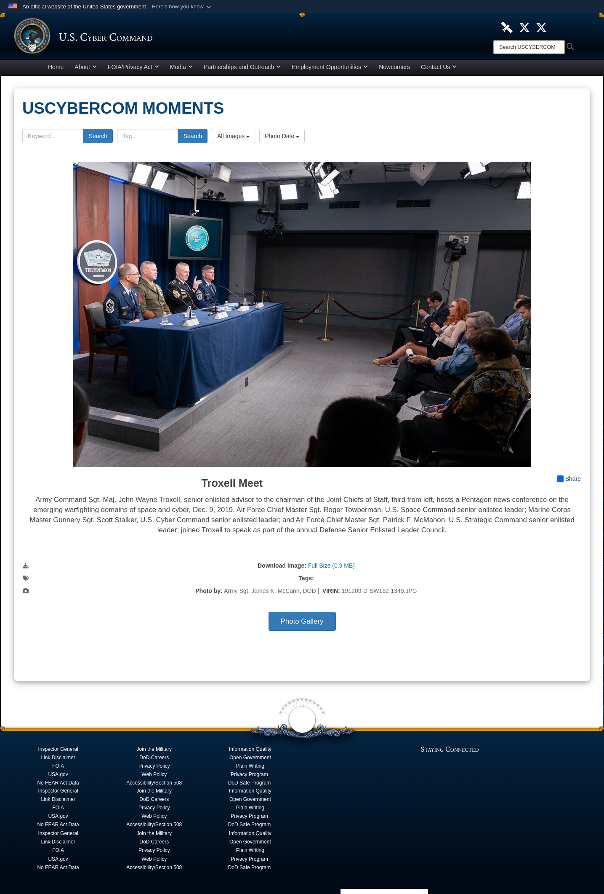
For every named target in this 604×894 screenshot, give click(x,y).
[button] (182, 7)
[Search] (529, 47)
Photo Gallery (302, 623)
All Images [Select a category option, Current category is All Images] (233, 138)
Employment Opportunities (330, 69)
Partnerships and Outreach (242, 69)
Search (98, 138)
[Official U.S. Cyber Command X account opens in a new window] (524, 27)
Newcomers (394, 69)
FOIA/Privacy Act (133, 69)
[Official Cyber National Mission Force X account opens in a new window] (541, 27)
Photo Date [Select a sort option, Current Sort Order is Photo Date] (282, 138)
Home (56, 69)
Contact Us (439, 69)
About (86, 69)
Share (569, 481)
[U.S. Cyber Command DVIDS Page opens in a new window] (506, 27)
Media (181, 69)
